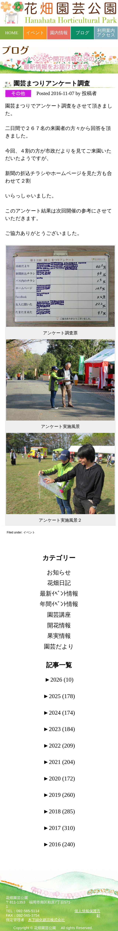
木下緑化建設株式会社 (46, 920)
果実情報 (59, 635)
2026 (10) (59, 679)
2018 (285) (59, 811)
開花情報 (59, 625)
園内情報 (59, 32)
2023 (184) (59, 729)
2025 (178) (59, 696)
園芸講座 (59, 614)
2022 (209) (59, 745)
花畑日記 (59, 583)
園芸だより (59, 646)
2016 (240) (59, 844)
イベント (35, 32)
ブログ (82, 32)
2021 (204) (59, 762)
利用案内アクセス (106, 32)
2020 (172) (59, 778)
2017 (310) (59, 828)
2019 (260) (59, 794)
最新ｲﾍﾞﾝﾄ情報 (59, 593)
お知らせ (59, 572)
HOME (11, 32)
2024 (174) (59, 712)
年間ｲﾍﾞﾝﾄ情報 (59, 604)
